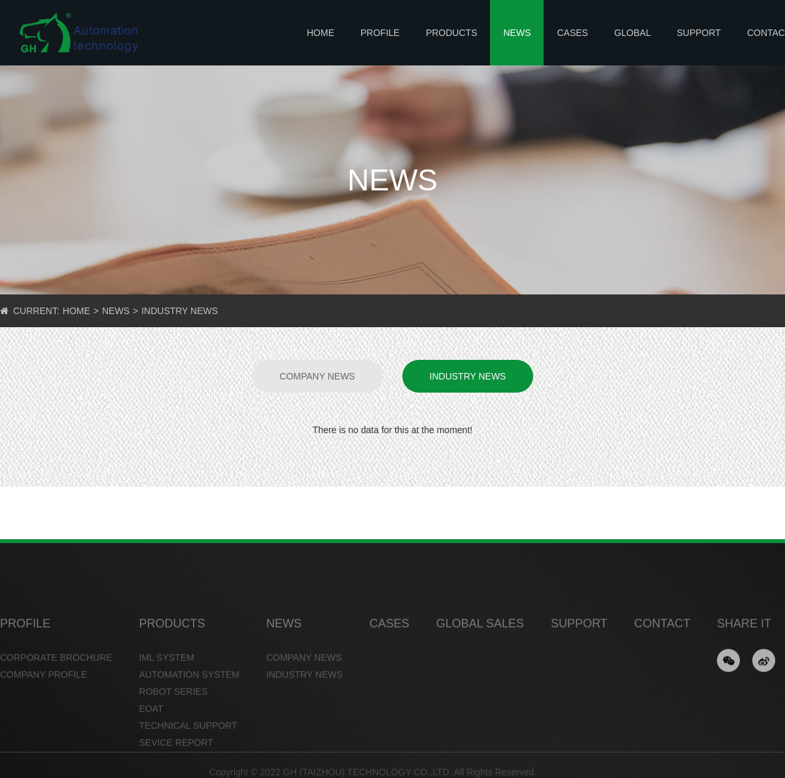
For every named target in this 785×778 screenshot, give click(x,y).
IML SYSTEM (166, 676)
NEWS (517, 32)
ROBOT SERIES (173, 710)
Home (320, 32)
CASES (572, 32)
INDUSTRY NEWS (179, 311)
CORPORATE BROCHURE (56, 676)
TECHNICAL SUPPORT (188, 744)
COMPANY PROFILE (43, 693)
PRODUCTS (452, 32)
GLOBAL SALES (632, 46)
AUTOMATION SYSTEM (189, 693)
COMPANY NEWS (317, 376)
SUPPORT (698, 32)
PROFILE (380, 32)
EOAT (151, 727)
